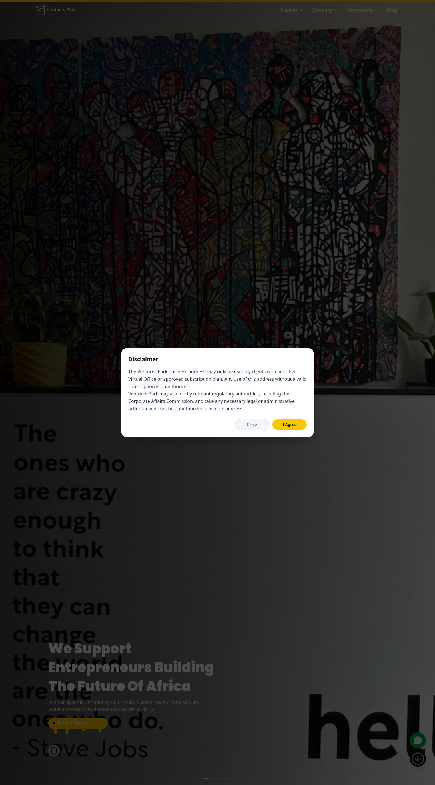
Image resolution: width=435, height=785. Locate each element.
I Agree (289, 424)
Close (252, 424)
